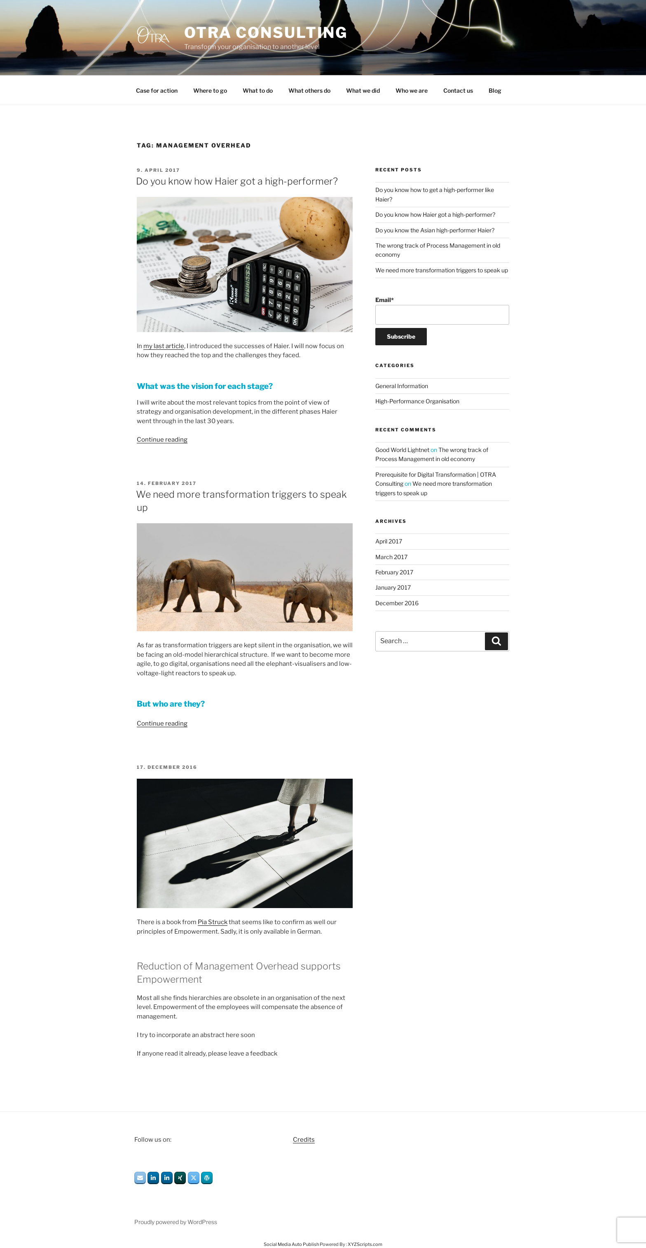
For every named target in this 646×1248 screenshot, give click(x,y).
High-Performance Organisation (417, 401)
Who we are (412, 90)
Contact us (458, 90)
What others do (309, 90)
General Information (401, 385)
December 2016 (397, 602)
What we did (363, 90)
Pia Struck (212, 922)
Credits (304, 1139)
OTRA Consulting (266, 32)
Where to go (210, 90)
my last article (163, 346)
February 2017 (394, 572)
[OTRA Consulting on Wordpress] (207, 1178)
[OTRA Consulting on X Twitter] (193, 1178)
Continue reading (162, 439)
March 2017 (391, 556)
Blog (495, 90)
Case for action (157, 90)
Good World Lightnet (402, 449)
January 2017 (393, 587)
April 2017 (388, 541)
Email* (442, 310)
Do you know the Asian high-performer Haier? (434, 230)
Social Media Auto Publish (291, 1244)
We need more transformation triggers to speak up (441, 270)
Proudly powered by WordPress (175, 1221)
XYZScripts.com (365, 1244)
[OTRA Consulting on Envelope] (140, 1178)
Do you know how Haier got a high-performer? (237, 181)
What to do (258, 90)
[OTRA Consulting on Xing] (180, 1178)
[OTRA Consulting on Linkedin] (153, 1178)
